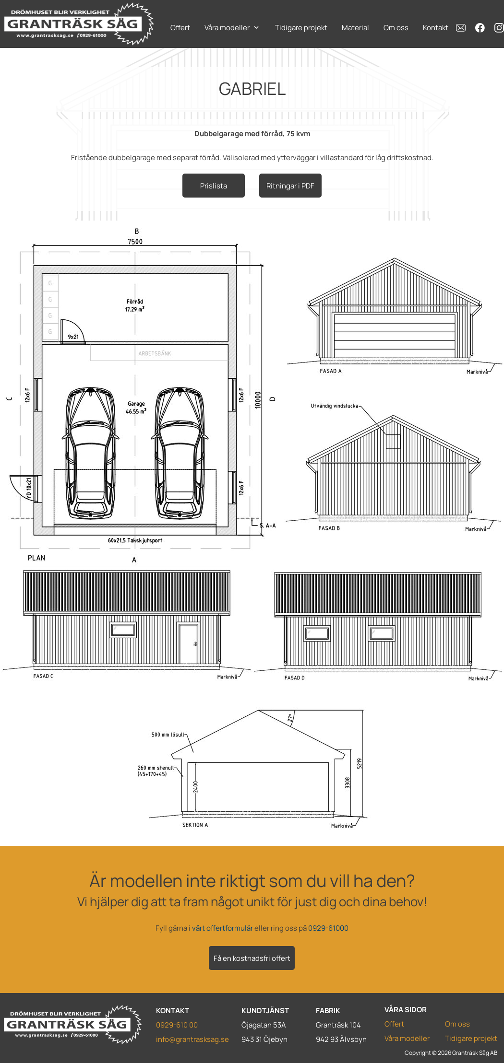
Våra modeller (407, 1038)
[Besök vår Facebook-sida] (480, 28)
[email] (461, 28)
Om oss (457, 1024)
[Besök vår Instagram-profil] (499, 28)
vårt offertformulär (222, 928)
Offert (394, 1024)
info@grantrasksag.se (192, 1039)
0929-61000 (328, 928)
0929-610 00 (177, 1025)
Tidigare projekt (471, 1038)
